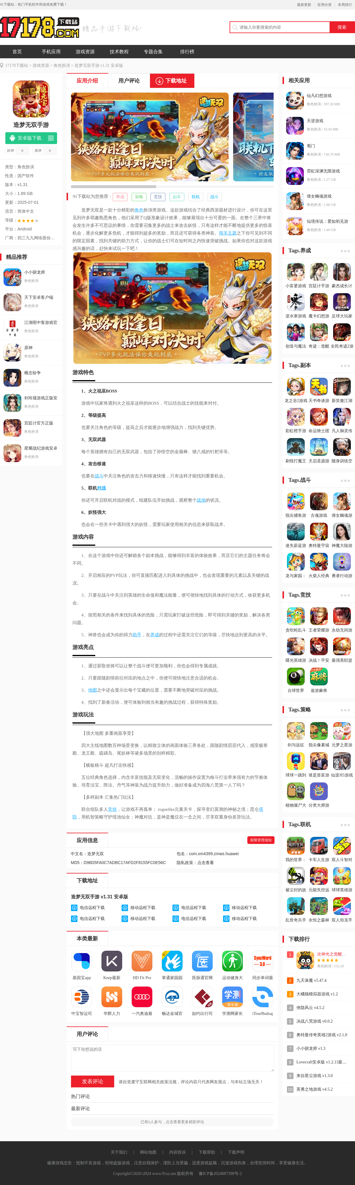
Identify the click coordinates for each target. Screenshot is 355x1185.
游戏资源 (85, 51)
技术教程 (119, 51)
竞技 (158, 197)
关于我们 (119, 1152)
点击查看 (205, 863)
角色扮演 (62, 65)
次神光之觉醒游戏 (333, 954)
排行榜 (187, 51)
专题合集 (153, 51)
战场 (201, 500)
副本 (177, 197)
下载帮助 (207, 1152)
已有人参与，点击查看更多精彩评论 (172, 1122)
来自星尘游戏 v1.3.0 (314, 1075)
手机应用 (51, 51)
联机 (196, 197)
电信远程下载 (92, 907)
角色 (139, 210)
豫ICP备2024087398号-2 (220, 1173)
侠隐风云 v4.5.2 (310, 1007)
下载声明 (236, 1152)
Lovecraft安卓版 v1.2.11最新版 (323, 1062)
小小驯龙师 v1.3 (310, 1048)
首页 (17, 51)
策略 (139, 197)
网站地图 (148, 1152)
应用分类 (324, 5)
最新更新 (304, 5)
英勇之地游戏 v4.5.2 (314, 1089)
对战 (101, 488)
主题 (232, 233)
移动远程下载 (142, 907)
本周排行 (345, 5)
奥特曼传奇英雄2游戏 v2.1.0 (321, 1035)
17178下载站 (16, 65)
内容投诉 (177, 1152)
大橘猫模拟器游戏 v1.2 (317, 994)
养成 (120, 197)
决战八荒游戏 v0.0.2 (314, 1021)
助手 (137, 634)
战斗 (214, 197)
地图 (92, 690)
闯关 (223, 233)
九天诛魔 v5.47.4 (311, 980)
